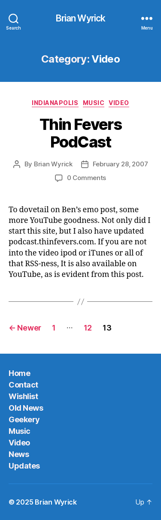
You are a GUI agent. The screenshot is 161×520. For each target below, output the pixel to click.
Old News (26, 407)
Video (119, 102)
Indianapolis (55, 102)
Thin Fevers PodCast (80, 133)
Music (94, 102)
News (19, 454)
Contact (23, 384)
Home (19, 373)
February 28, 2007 (120, 164)
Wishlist (23, 396)
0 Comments (86, 178)
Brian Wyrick (81, 18)
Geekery (24, 419)
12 (88, 327)
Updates (24, 465)
